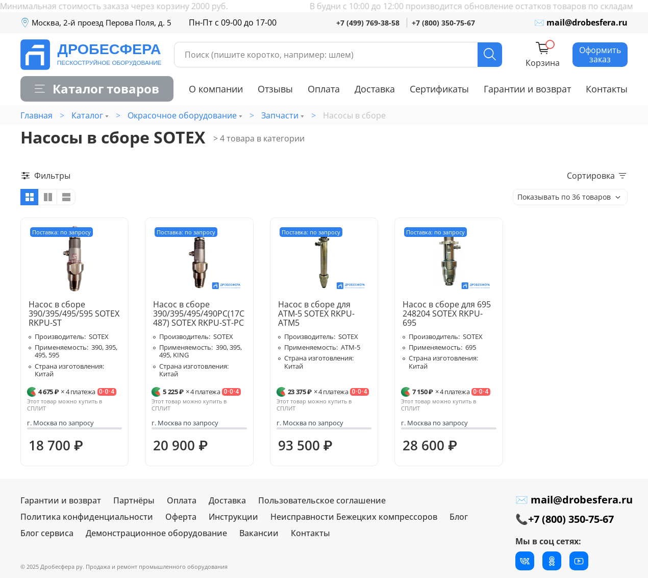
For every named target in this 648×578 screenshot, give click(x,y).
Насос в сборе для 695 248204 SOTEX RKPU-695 (447, 313)
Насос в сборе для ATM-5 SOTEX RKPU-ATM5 (316, 313)
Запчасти (279, 115)
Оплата (324, 89)
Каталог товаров (97, 88)
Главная (36, 115)
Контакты (607, 89)
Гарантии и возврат (527, 89)
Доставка (375, 89)
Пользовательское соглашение (322, 500)
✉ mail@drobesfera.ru (581, 22)
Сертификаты (439, 89)
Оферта (180, 516)
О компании (216, 89)
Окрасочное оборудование (182, 115)
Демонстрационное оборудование (156, 533)
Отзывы (275, 89)
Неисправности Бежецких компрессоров (353, 516)
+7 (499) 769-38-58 (368, 23)
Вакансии (259, 533)
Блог (459, 516)
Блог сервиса (46, 533)
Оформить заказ (600, 54)
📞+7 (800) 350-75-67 (564, 519)
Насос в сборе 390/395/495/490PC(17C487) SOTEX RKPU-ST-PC (198, 313)
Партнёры (134, 500)
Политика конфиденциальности (86, 516)
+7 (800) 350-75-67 (443, 23)
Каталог (87, 115)
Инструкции (233, 516)
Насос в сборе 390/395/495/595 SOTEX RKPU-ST (74, 313)
